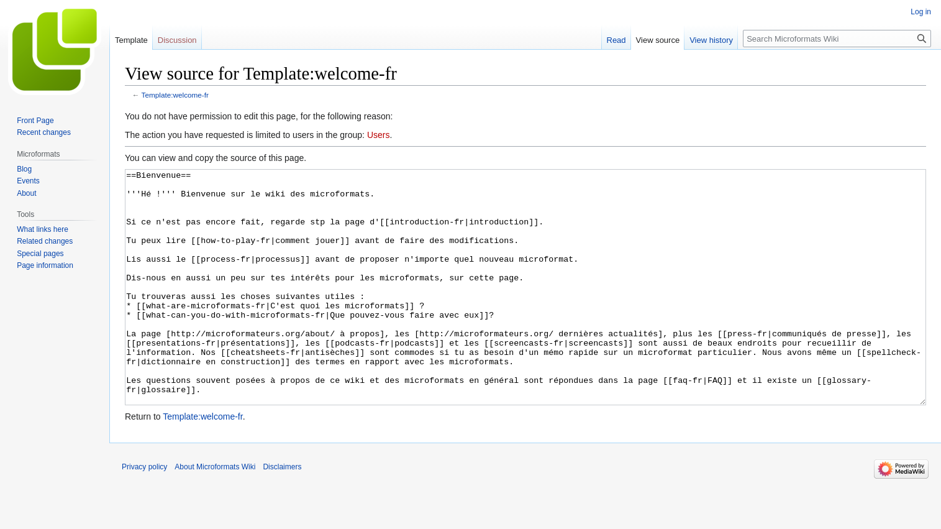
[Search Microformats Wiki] (837, 38)
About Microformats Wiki (215, 513)
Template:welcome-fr (175, 95)
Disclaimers (282, 513)
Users (378, 135)
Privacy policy (144, 513)
